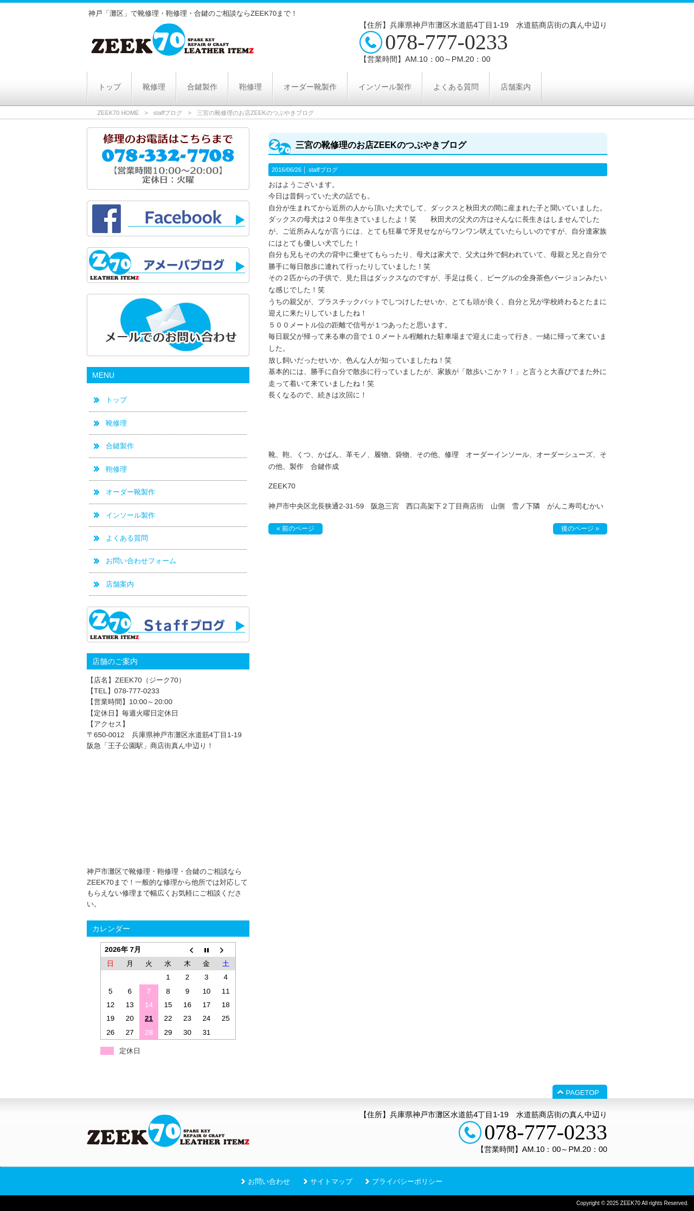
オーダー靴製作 (130, 492)
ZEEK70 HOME (118, 112)
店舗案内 (120, 584)
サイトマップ (331, 1181)
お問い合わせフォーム (141, 561)
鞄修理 (116, 469)
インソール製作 (130, 515)
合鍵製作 (120, 446)
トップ (116, 400)
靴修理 (116, 423)
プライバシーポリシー (407, 1181)
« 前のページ (295, 528)
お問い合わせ (269, 1181)
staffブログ (168, 112)
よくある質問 (127, 538)
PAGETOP (582, 1092)
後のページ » (580, 528)
